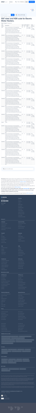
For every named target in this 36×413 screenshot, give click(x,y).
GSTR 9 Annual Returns (4, 282)
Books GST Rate (20, 268)
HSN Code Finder (20, 260)
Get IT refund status (21, 326)
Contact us (20, 201)
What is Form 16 (20, 279)
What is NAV (3, 306)
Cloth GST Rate (20, 266)
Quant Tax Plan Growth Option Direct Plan (8, 341)
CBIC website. (18, 187)
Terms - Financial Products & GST (11, 408)
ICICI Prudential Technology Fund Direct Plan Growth (10, 336)
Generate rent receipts (21, 316)
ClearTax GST (26, 188)
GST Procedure (3, 279)
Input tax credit (3, 242)
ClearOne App (20, 255)
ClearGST (19, 234)
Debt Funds (3, 301)
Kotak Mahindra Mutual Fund (6, 351)
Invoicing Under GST (4, 285)
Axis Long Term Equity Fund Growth (7, 343)
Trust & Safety (20, 215)
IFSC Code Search (21, 314)
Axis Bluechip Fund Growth (6, 338)
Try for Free (32, 1)
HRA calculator (3, 323)
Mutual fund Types (4, 295)
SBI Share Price (19, 359)
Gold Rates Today (4, 328)
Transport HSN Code (21, 263)
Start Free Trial (13, 15)
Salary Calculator (20, 328)
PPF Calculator (20, 311)
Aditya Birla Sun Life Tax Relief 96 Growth (8, 339)
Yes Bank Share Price (12, 359)
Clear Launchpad (4, 263)
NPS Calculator (30, 193)
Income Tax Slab (20, 276)
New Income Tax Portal (21, 284)
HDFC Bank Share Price (12, 362)
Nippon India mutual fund (12, 349)
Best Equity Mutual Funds (6, 370)
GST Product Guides (21, 213)
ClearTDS (19, 239)
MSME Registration (4, 269)
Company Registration (4, 266)
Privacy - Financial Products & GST (18, 408)
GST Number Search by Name (22, 331)
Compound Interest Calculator (5, 331)
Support (2, 204)
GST (2, 234)
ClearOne (19, 249)
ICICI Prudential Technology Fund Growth (18, 338)
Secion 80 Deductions (21, 226)
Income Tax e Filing (4, 223)
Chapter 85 (9, 23)
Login (26, 1)
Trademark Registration (4, 265)
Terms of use (8, 392)
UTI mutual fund (27, 349)
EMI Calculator (3, 313)
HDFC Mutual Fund (21, 349)
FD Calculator (3, 326)
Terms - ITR (9, 407)
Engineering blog (20, 207)
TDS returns (3, 268)
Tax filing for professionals (5, 260)
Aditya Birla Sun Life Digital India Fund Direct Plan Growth (24, 339)
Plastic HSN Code (21, 265)
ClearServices (3, 226)
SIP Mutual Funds (3, 298)
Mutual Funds (3, 229)
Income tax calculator (4, 311)
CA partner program (4, 247)
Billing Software (20, 250)
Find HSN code (20, 323)
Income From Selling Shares (22, 287)
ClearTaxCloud (3, 252)
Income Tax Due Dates (21, 288)
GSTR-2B (2, 287)
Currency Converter (4, 329)
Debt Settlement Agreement (22, 303)
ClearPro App (3, 253)
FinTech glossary (20, 210)
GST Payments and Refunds (5, 284)
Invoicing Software (21, 252)
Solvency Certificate (21, 301)
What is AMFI (3, 304)
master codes (23, 181)
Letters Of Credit (20, 306)
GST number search (21, 313)
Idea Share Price (4, 362)
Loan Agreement (20, 298)
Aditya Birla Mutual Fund (26, 351)
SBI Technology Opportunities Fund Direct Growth (23, 341)
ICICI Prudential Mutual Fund (16, 351)
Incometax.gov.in (20, 285)
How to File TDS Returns (21, 282)
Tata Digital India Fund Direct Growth (25, 336)
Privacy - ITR (16, 407)
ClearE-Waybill (20, 236)
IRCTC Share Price (25, 359)
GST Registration (3, 276)
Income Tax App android (22, 223)
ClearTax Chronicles (21, 212)
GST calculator (3, 319)
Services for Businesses (21, 253)
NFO (2, 303)
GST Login (2, 236)
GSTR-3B (2, 288)
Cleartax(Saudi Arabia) (21, 216)
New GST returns (3, 239)
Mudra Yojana (20, 295)
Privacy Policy (3, 392)
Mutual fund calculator (4, 314)
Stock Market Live (4, 359)
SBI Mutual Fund (4, 349)
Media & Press (20, 204)
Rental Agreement (21, 304)
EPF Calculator (20, 329)
